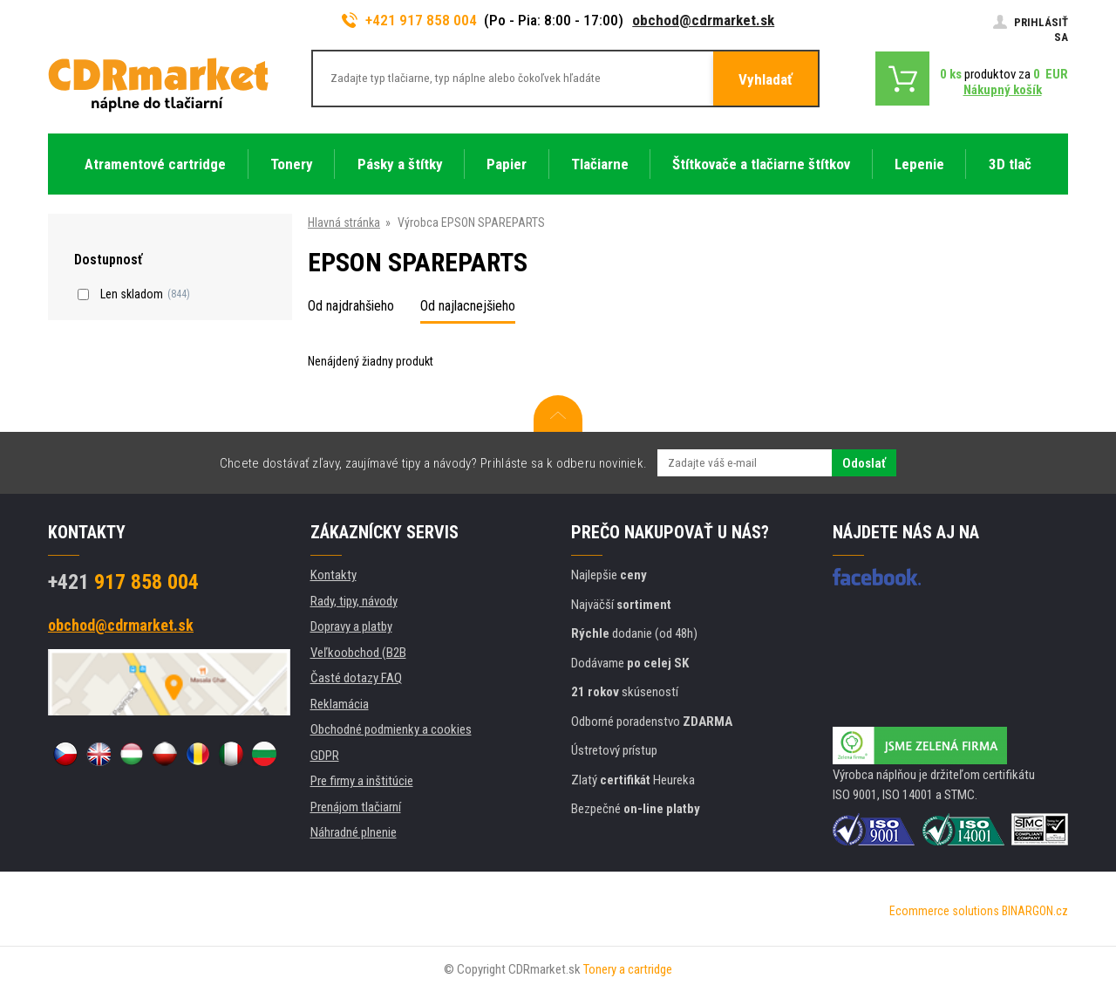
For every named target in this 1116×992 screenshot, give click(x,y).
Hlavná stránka (344, 222)
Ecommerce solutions (944, 911)
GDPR (324, 755)
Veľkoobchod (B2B (358, 652)
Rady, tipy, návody (354, 601)
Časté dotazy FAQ (356, 678)
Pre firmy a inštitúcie (361, 781)
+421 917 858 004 (410, 20)
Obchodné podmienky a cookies (391, 729)
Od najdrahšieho (351, 306)
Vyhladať (765, 79)
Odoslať (864, 463)
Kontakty (333, 575)
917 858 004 (123, 582)
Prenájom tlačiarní (355, 807)
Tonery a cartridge (627, 969)
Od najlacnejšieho (467, 306)
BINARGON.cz (1035, 911)
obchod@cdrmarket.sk (703, 20)
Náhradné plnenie (353, 832)
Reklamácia (339, 704)
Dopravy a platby (351, 626)
